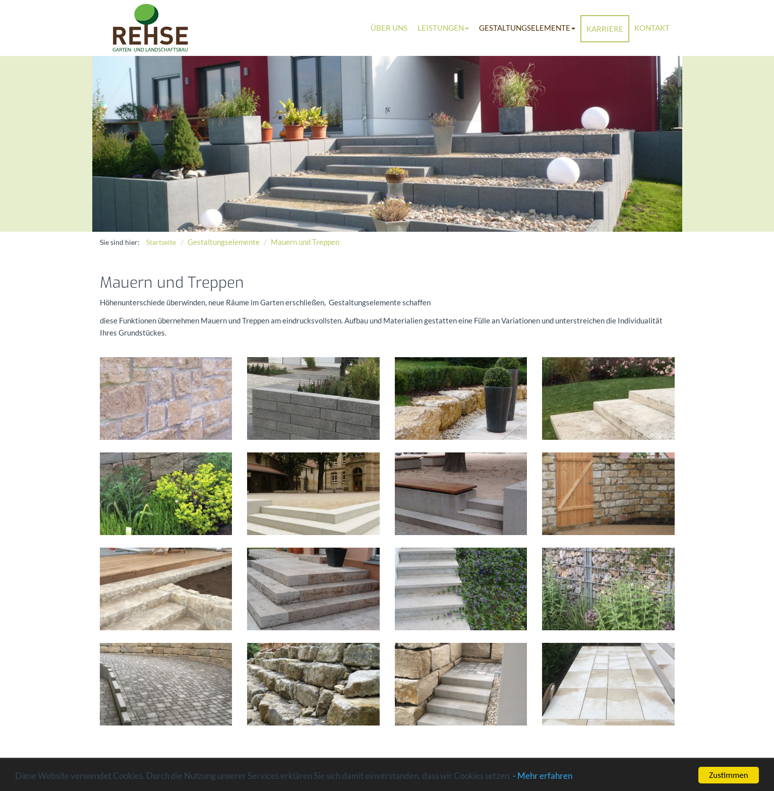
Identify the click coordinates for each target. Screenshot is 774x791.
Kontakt (652, 27)
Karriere (604, 28)
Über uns (389, 27)
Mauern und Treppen (305, 241)
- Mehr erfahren (542, 778)
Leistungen (443, 27)
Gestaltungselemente (527, 27)
